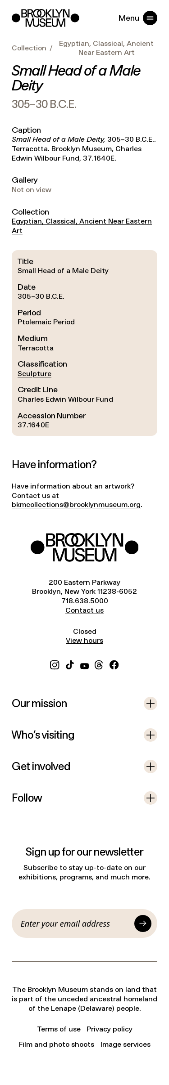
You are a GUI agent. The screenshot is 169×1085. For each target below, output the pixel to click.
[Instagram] (54, 664)
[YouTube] (84, 664)
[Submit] (142, 923)
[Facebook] (114, 664)
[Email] (76, 923)
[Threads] (99, 664)
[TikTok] (69, 664)
